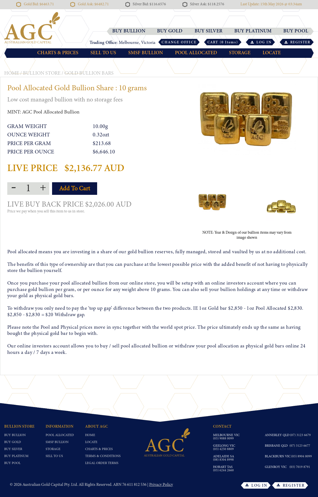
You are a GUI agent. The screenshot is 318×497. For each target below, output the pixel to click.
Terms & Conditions (103, 456)
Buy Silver (13, 449)
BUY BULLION (128, 31)
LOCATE (272, 53)
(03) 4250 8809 (223, 449)
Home (90, 435)
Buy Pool (12, 463)
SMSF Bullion (57, 442)
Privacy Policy (161, 485)
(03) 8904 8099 (301, 456)
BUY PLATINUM (253, 31)
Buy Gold (12, 442)
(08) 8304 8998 (223, 460)
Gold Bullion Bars (89, 73)
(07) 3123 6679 (300, 435)
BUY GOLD (170, 31)
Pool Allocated (60, 435)
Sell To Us (54, 456)
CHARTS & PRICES (57, 53)
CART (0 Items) (222, 42)
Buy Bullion (15, 435)
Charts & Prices (99, 449)
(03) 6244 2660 (223, 470)
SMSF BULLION (145, 53)
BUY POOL (295, 31)
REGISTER (300, 42)
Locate (91, 442)
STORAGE (240, 53)
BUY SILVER (209, 31)
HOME (11, 73)
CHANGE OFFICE (179, 42)
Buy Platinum (16, 456)
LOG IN (264, 42)
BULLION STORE (41, 73)
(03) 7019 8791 (299, 467)
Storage (53, 449)
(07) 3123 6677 (299, 446)
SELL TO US (103, 53)
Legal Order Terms (101, 463)
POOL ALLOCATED (196, 53)
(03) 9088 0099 (223, 438)
